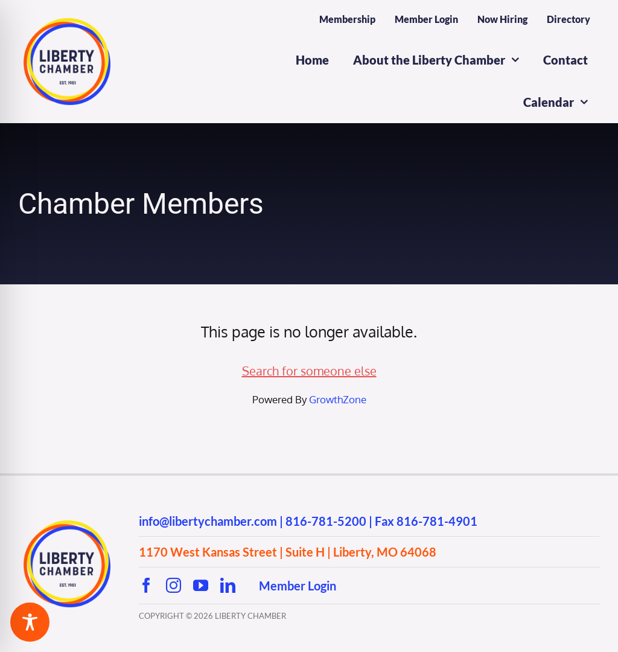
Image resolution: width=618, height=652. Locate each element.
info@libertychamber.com (208, 521)
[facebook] (146, 585)
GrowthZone (337, 399)
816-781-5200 (325, 521)
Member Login (297, 585)
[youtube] (200, 585)
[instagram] (173, 585)
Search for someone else (309, 371)
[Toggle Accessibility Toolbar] (30, 622)
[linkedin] (227, 585)
